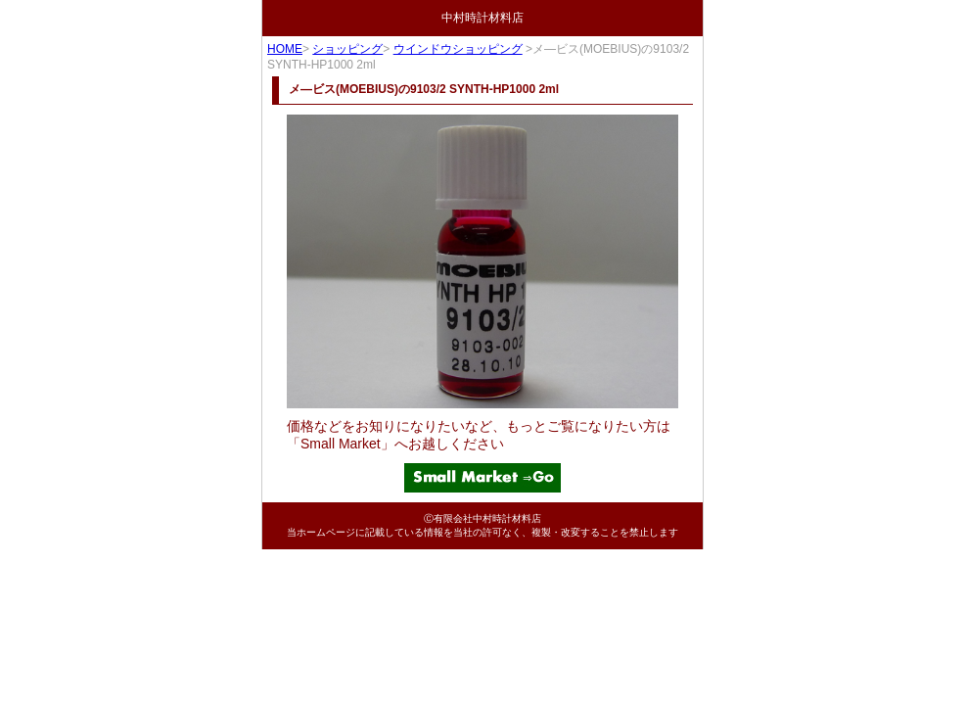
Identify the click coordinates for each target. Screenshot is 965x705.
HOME (284, 49)
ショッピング (347, 49)
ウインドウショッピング (458, 49)
